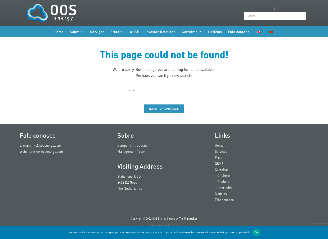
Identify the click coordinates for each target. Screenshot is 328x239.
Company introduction (133, 148)
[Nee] (323, 232)
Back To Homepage (164, 111)
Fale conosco (224, 202)
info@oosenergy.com (46, 148)
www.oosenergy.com (48, 154)
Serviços (221, 154)
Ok (256, 232)
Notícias (221, 196)
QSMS (219, 166)
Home (219, 148)
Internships (224, 190)
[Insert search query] (275, 16)
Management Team (131, 154)
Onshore (222, 184)
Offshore (222, 178)
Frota (218, 160)
